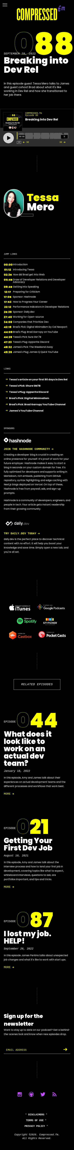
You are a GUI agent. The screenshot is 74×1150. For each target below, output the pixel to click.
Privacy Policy (34, 1126)
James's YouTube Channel (26, 410)
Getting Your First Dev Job (28, 844)
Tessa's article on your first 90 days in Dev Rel (38, 379)
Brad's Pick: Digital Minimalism (29, 398)
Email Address (16, 1050)
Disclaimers (36, 1114)
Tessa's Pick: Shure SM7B (25, 385)
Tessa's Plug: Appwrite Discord (28, 392)
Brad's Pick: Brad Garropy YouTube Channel (37, 404)
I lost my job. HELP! (27, 937)
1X (19, 142)
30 (25, 142)
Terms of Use (34, 1120)
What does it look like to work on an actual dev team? (28, 748)
